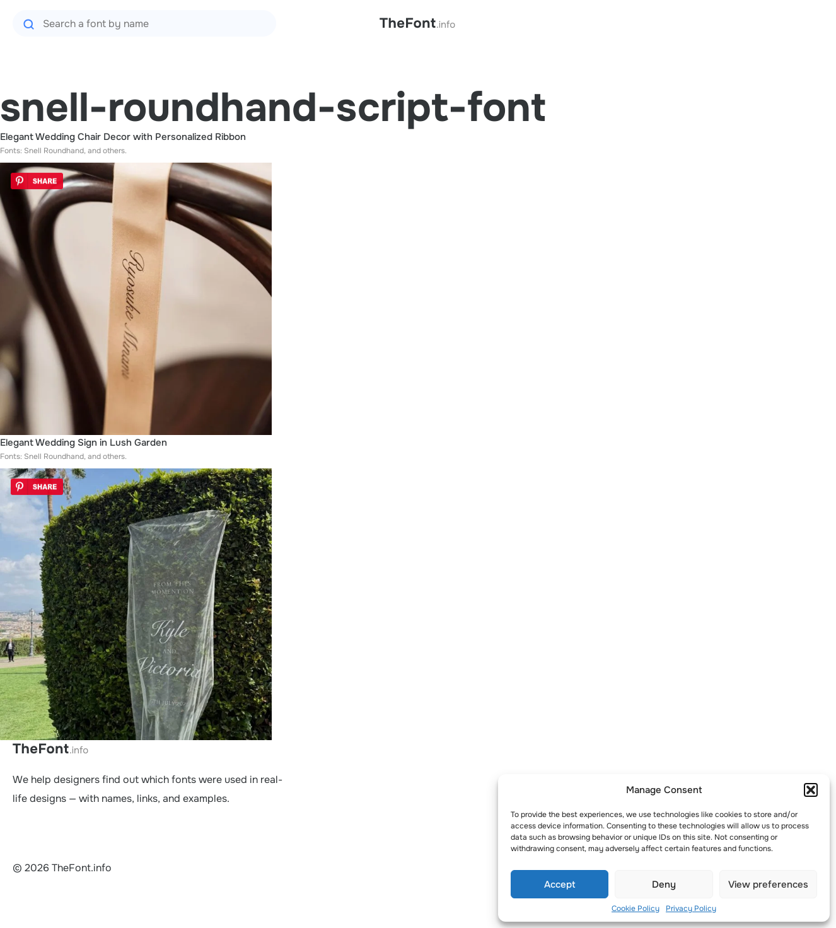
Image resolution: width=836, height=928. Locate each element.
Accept (560, 884)
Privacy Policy (691, 908)
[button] (810, 790)
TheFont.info (51, 749)
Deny (664, 884)
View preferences (768, 884)
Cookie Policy (635, 908)
